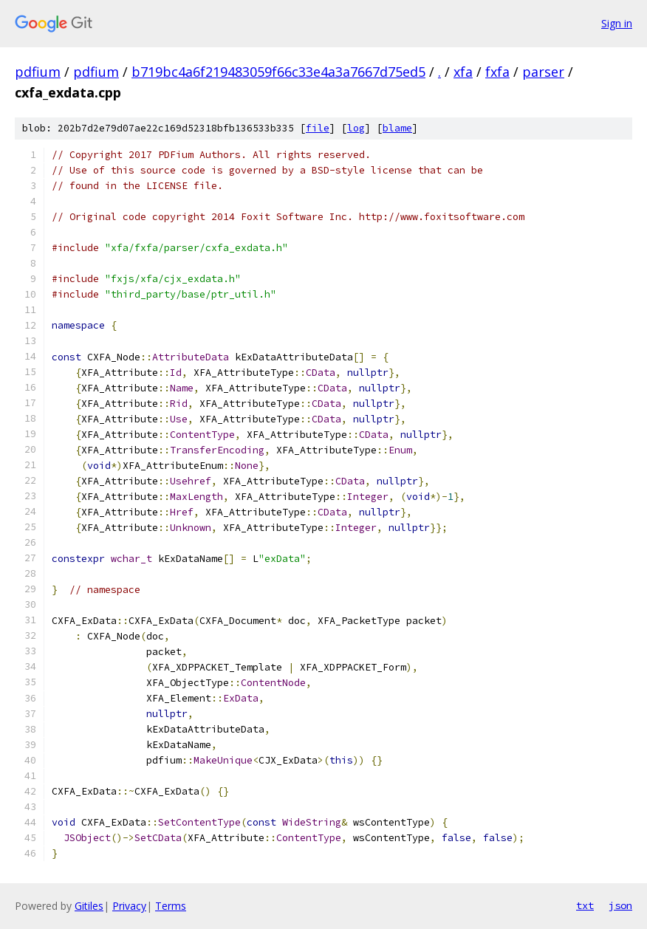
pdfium (38, 71)
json (620, 905)
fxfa (497, 71)
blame (397, 128)
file (317, 128)
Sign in (616, 23)
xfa (463, 71)
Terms (170, 906)
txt (585, 905)
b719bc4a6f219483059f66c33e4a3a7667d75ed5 (278, 71)
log (356, 128)
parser (543, 71)
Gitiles (89, 906)
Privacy (129, 906)
